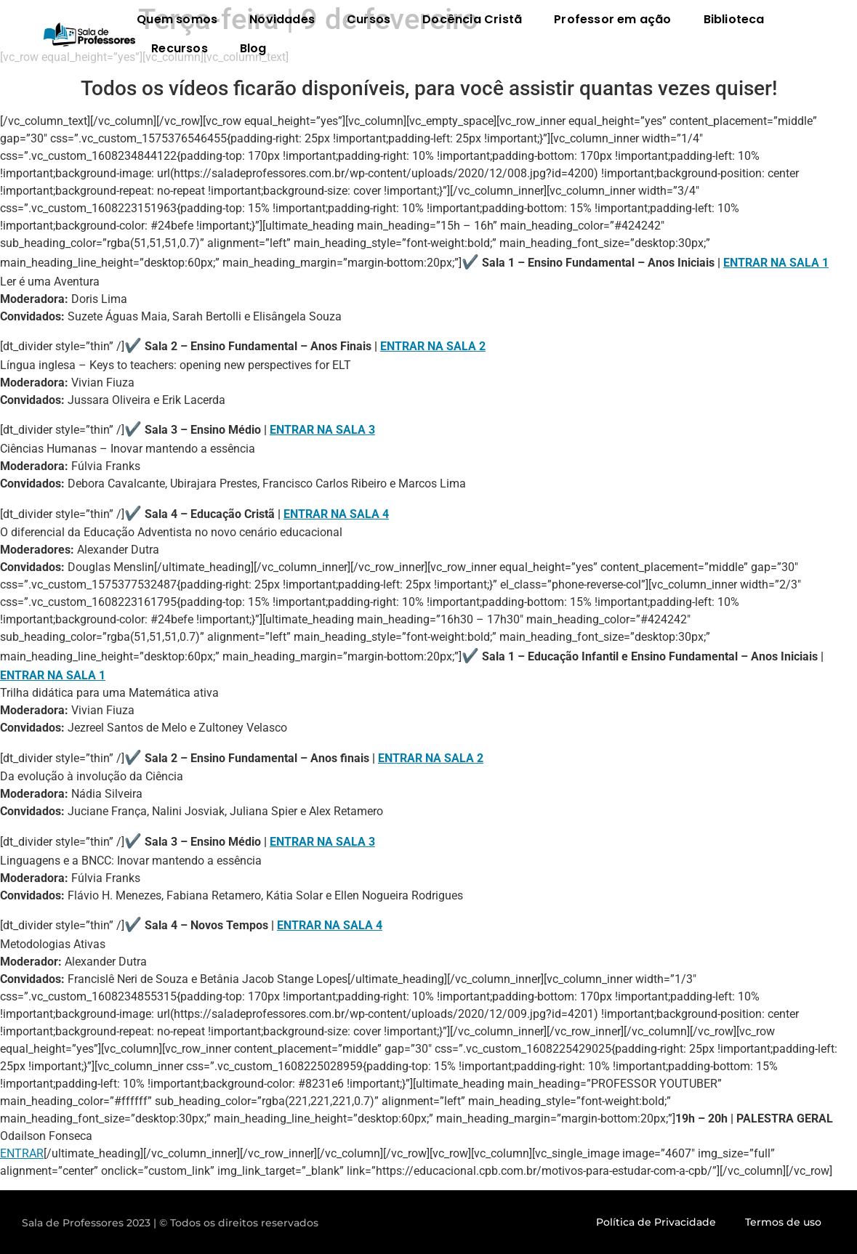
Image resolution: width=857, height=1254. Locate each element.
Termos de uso (783, 1222)
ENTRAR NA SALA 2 (433, 346)
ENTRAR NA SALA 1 (776, 263)
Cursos (368, 19)
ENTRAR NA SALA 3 (322, 430)
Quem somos (177, 19)
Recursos (179, 48)
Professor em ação (612, 19)
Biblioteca (734, 19)
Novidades (282, 19)
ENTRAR (22, 1153)
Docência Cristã (472, 19)
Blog (253, 48)
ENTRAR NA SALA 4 (336, 514)
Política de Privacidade (656, 1222)
